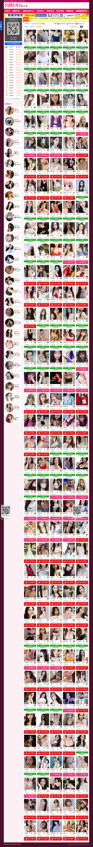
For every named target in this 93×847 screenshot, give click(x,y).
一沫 (17, 185)
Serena (18, 376)
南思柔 (18, 207)
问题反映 (69, 11)
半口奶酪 (18, 323)
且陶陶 (18, 227)
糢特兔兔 (18, 269)
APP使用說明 (13, 37)
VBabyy (18, 333)
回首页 (7, 11)
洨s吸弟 (18, 312)
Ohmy (17, 175)
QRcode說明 (13, 39)
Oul (17, 419)
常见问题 (60, 11)
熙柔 (17, 153)
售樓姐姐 (18, 365)
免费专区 (16, 11)
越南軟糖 (18, 121)
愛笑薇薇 (18, 249)
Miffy (17, 238)
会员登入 (40, 11)
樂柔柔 (18, 280)
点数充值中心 (28, 11)
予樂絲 (18, 354)
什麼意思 (18, 302)
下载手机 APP (13, 19)
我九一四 (18, 291)
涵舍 (17, 344)
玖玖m (18, 196)
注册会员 (50, 11)
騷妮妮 (18, 397)
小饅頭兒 (18, 164)
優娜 (17, 386)
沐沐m (18, 142)
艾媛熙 (18, 407)
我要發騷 (18, 217)
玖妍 (17, 110)
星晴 (17, 260)
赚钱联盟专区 (81, 11)
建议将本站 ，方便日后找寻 (14, 1)
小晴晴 (18, 131)
